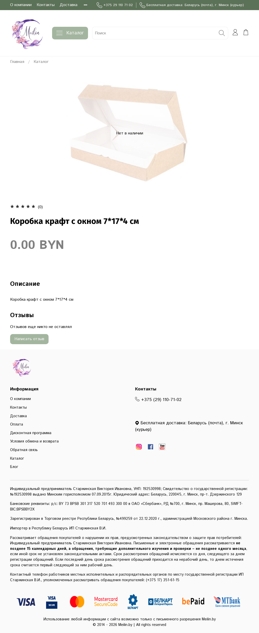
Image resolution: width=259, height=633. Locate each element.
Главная (17, 62)
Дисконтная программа (30, 433)
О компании (21, 5)
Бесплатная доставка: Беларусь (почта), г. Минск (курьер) (192, 5)
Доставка (68, 5)
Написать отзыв (29, 339)
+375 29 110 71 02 (115, 5)
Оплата (16, 424)
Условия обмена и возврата (34, 441)
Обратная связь (24, 450)
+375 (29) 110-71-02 (158, 399)
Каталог (70, 33)
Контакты (46, 5)
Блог (14, 467)
